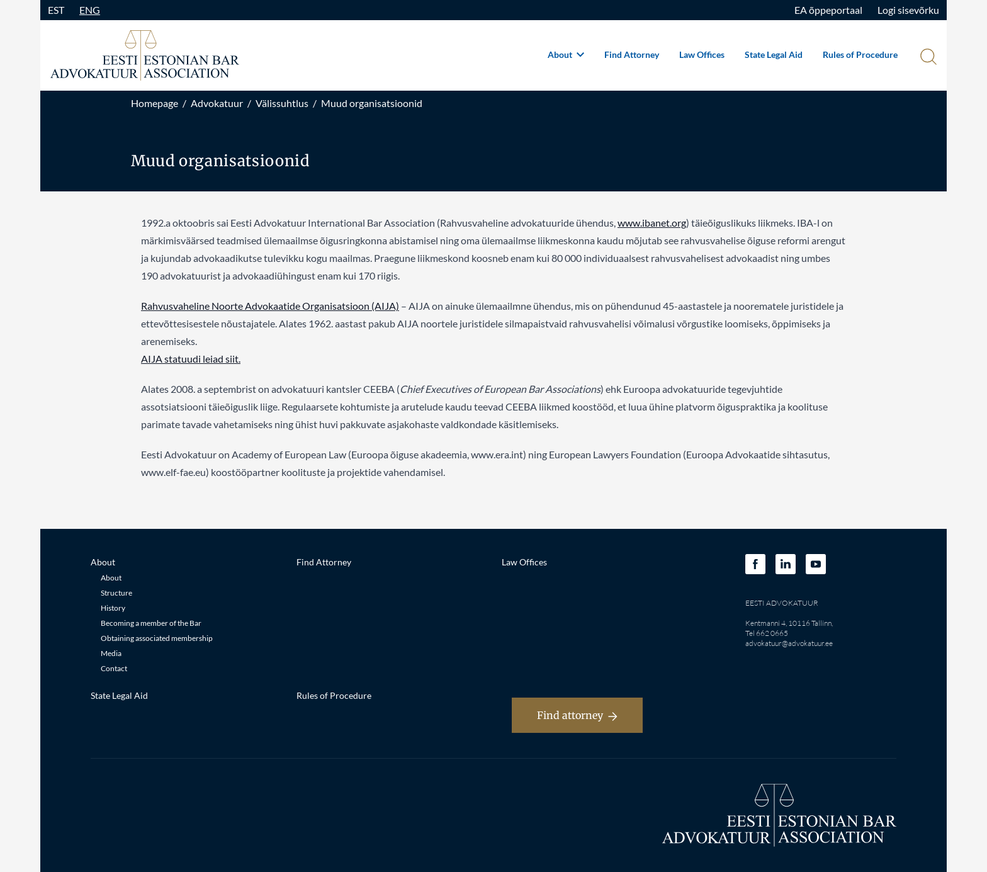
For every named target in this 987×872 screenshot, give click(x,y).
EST (56, 10)
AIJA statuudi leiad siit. (190, 359)
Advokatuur (217, 103)
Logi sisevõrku (908, 10)
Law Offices (702, 54)
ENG (89, 10)
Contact (114, 668)
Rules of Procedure (860, 54)
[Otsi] (927, 57)
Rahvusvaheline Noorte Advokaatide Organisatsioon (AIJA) (270, 306)
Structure (116, 592)
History (113, 608)
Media (111, 653)
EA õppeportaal (828, 10)
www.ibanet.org (652, 223)
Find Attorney (631, 54)
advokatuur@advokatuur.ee (789, 643)
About (566, 54)
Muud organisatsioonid (371, 103)
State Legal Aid (774, 54)
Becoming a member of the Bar (151, 623)
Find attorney (577, 715)
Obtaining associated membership (157, 638)
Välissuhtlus (282, 103)
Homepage (154, 103)
